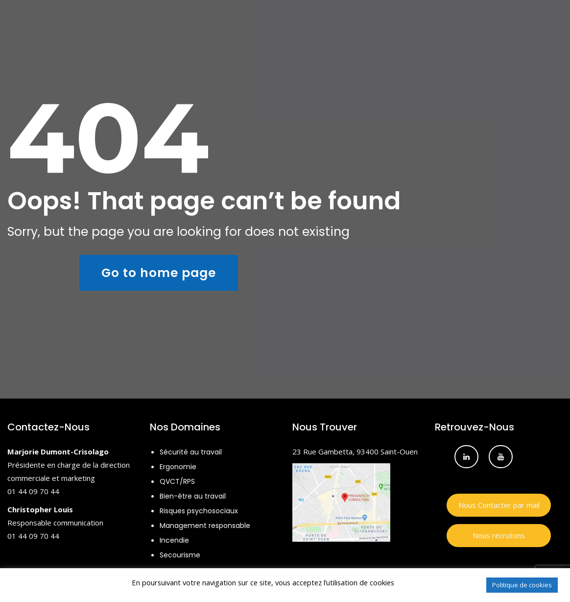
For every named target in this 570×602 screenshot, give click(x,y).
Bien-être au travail (193, 496)
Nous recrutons (499, 535)
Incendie (174, 540)
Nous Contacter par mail (499, 505)
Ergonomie (178, 467)
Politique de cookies (522, 584)
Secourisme (180, 555)
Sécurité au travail (191, 452)
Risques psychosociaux (199, 511)
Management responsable (205, 525)
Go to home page (158, 272)
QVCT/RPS (177, 481)
